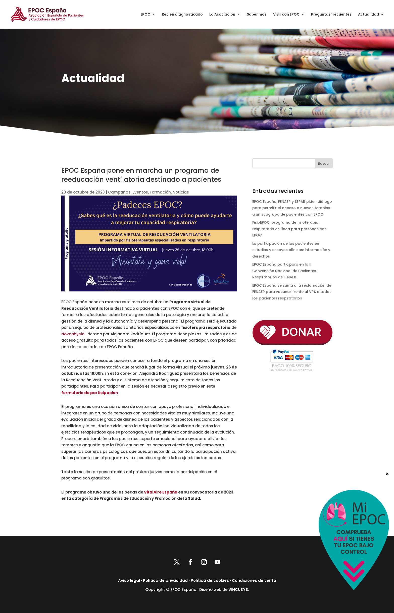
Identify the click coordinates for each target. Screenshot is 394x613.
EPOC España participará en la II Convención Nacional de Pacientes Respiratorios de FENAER (284, 271)
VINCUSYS (238, 589)
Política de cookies (210, 580)
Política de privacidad (165, 580)
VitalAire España (160, 492)
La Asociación (222, 15)
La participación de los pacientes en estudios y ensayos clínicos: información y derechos (291, 250)
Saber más (257, 15)
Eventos (140, 192)
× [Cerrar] (387, 564)
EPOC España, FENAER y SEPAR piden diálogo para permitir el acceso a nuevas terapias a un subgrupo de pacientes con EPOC (292, 208)
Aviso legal (129, 580)
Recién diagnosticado (182, 15)
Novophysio (72, 334)
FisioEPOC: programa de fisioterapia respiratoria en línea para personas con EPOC (289, 229)
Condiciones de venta (254, 580)
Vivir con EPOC (286, 15)
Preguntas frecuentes (331, 15)
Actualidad (368, 15)
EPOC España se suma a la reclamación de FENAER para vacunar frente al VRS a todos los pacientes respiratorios (291, 292)
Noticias (181, 192)
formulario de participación (89, 392)
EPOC (145, 15)
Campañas (119, 192)
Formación (160, 192)
